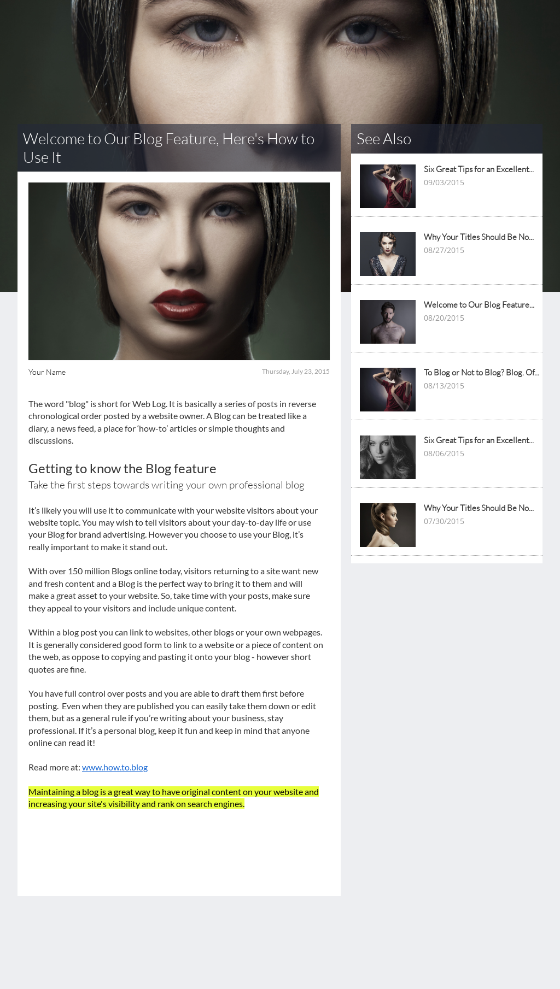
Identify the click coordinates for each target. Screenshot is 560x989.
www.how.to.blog (115, 767)
